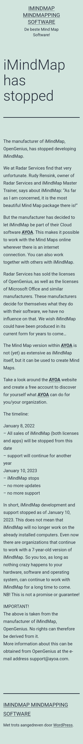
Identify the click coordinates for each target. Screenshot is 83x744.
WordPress (63, 725)
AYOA (27, 232)
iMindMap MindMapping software (41, 15)
